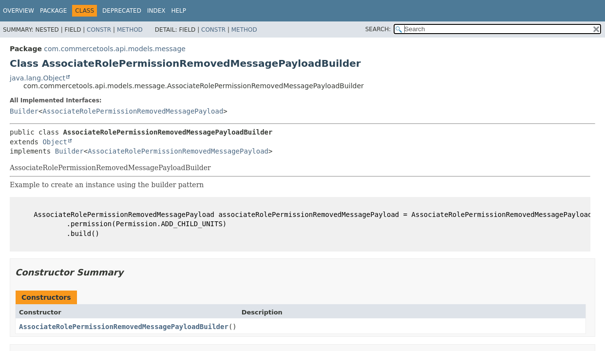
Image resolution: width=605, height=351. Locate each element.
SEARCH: (378, 29)
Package (53, 10)
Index (156, 10)
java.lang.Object (37, 78)
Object (54, 142)
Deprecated (121, 10)
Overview (18, 10)
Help (178, 10)
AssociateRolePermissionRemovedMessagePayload (132, 111)
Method (130, 29)
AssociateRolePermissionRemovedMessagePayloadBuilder (123, 327)
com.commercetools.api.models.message (115, 49)
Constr (99, 29)
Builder (24, 111)
